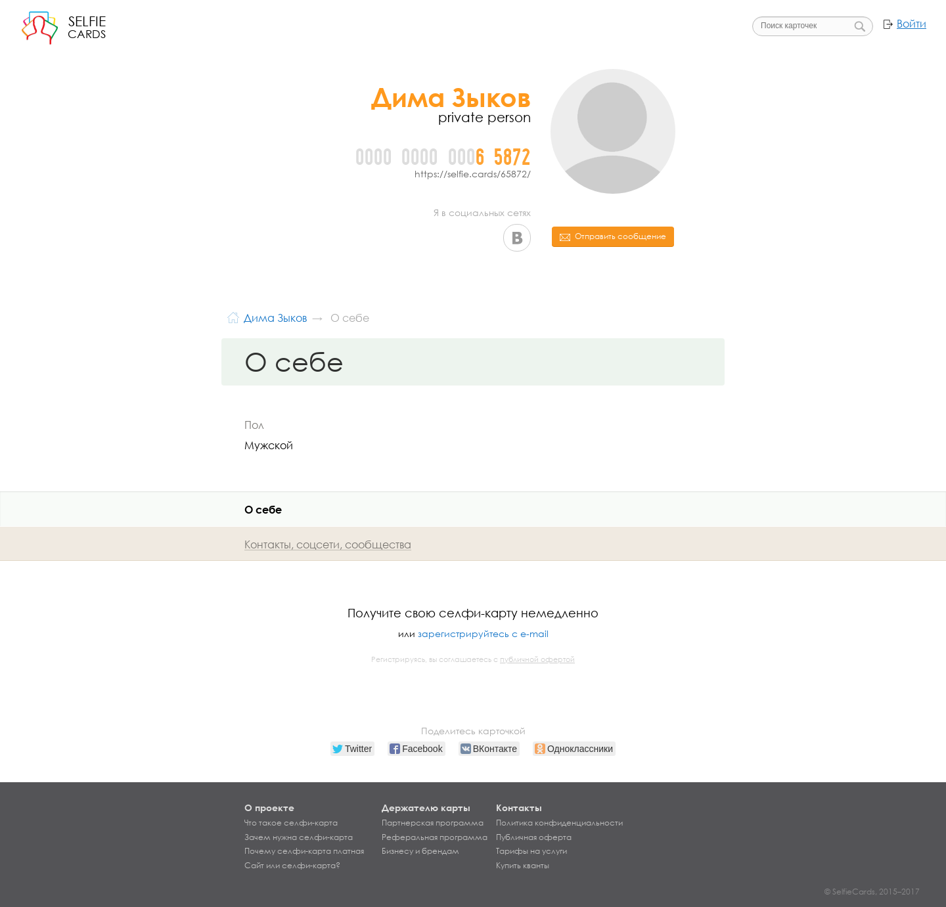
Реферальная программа (434, 837)
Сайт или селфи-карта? (292, 865)
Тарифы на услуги (531, 851)
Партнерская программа (433, 823)
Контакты (519, 807)
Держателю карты (426, 807)
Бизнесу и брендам (420, 851)
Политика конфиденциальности (559, 823)
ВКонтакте (517, 238)
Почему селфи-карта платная (304, 851)
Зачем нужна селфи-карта (298, 837)
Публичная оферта (534, 837)
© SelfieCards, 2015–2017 (872, 891)
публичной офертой (537, 659)
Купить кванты (522, 865)
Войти (911, 23)
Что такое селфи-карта (291, 823)
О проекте (269, 807)
